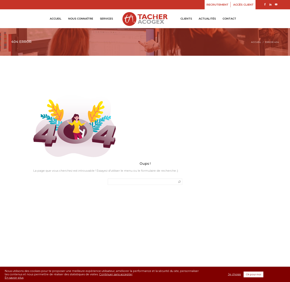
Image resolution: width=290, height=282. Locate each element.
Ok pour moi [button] (253, 274)
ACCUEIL (56, 18)
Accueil (256, 42)
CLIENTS (186, 18)
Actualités (207, 18)
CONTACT (229, 18)
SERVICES (106, 18)
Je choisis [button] (234, 274)
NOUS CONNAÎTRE (80, 18)
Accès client (243, 4)
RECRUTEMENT (217, 4)
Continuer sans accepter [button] (116, 274)
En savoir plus (14, 277)
